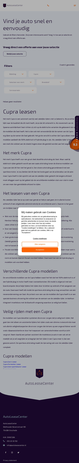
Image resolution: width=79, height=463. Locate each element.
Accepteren (40, 250)
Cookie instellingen (40, 238)
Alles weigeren (40, 244)
